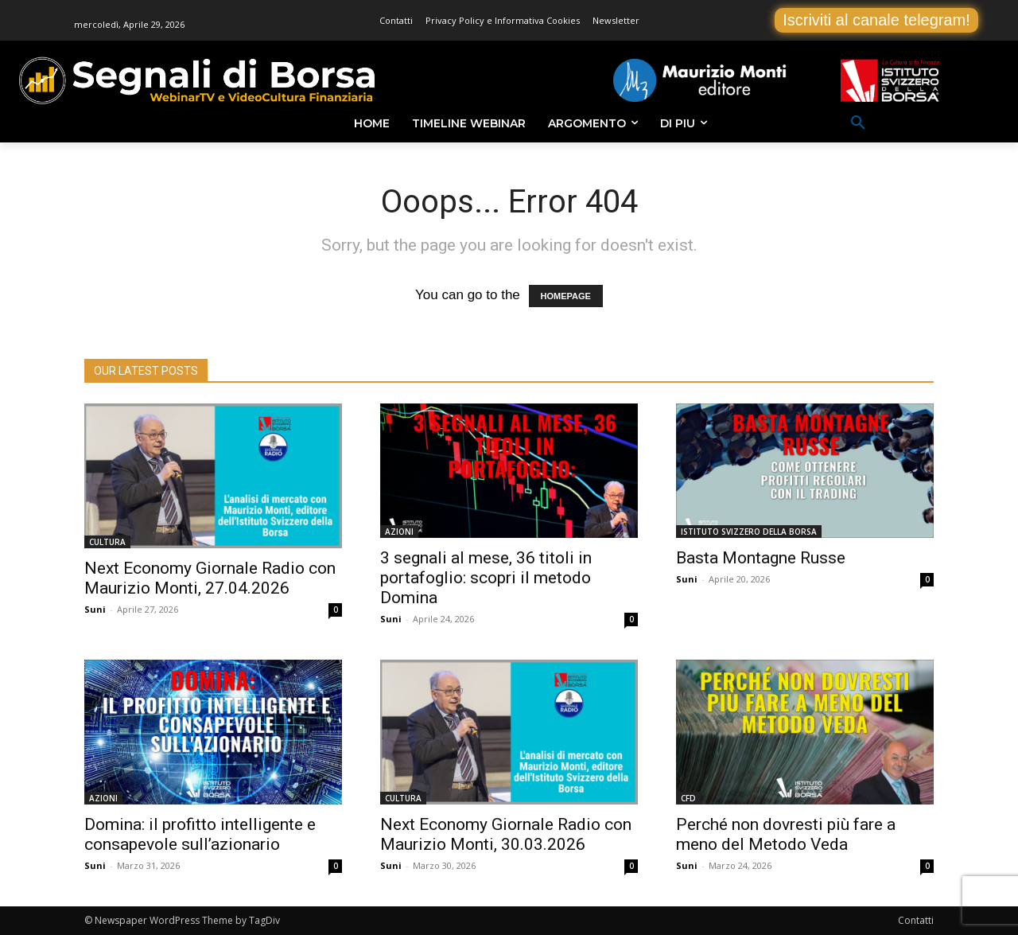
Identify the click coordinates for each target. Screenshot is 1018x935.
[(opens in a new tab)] (509, 471)
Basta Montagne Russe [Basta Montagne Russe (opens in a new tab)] (760, 557)
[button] (858, 123)
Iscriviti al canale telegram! (876, 20)
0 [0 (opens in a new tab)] (631, 619)
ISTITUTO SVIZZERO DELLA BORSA (749, 531)
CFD (688, 798)
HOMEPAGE (566, 296)
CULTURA (107, 541)
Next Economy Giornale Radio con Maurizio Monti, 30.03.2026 (505, 834)
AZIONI (399, 531)
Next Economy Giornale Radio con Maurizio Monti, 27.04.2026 (210, 578)
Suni (95, 609)
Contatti (916, 920)
